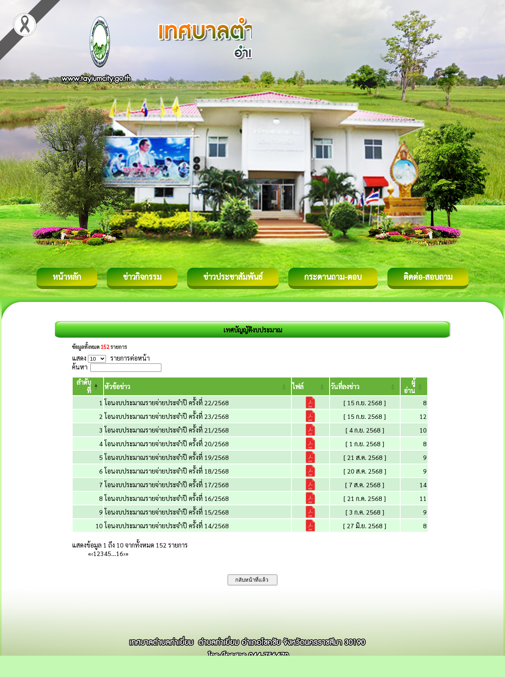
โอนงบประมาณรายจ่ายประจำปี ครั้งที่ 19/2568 (166, 457)
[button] (117, 386)
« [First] (89, 553)
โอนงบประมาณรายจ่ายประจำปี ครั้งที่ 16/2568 (166, 498)
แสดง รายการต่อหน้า (111, 358)
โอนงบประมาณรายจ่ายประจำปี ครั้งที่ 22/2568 (166, 402)
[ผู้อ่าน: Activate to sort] (414, 386)
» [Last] (126, 553)
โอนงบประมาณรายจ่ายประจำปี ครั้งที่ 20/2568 (166, 443)
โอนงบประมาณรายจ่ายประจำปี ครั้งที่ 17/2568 (166, 484)
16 (119, 553)
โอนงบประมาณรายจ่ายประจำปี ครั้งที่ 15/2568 (166, 512)
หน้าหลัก (67, 276)
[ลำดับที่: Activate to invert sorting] (88, 386)
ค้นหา (80, 367)
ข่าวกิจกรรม (142, 276)
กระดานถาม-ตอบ (333, 276)
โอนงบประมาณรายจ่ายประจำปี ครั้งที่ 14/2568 (166, 525)
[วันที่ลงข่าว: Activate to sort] (365, 386)
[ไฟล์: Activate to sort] (310, 386)
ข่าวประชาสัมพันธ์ (233, 276)
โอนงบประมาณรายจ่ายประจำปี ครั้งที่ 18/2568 (166, 471)
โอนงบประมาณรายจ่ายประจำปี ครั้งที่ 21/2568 (166, 430)
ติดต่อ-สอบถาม (427, 276)
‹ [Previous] (92, 553)
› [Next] (124, 553)
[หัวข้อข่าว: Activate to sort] (197, 386)
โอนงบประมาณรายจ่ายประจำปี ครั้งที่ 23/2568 (166, 416)
